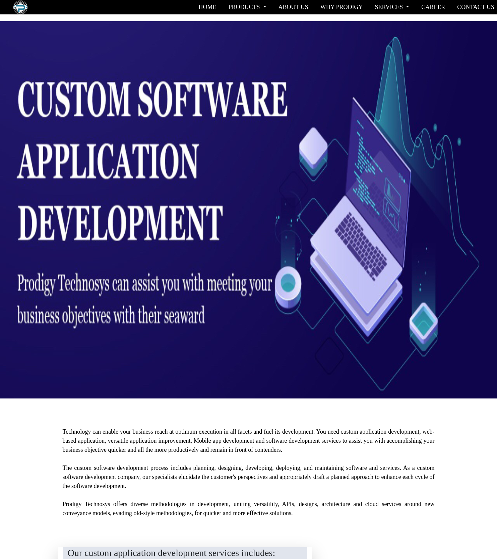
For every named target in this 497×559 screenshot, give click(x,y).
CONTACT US (475, 7)
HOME (207, 7)
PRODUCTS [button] (244, 7)
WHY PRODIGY (341, 7)
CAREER (433, 7)
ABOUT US (293, 7)
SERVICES (390, 7)
